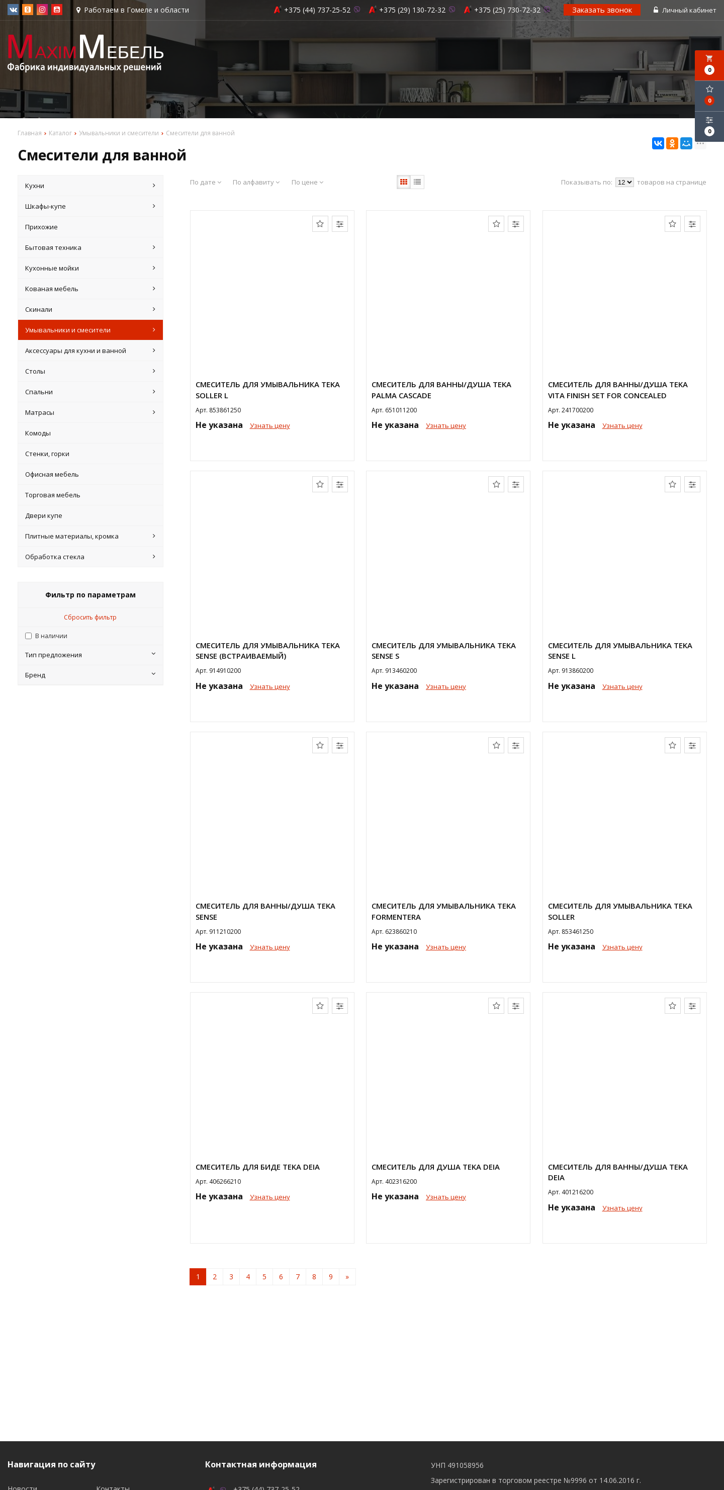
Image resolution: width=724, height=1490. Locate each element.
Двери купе (43, 515)
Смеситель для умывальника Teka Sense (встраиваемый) (268, 650)
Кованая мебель (90, 289)
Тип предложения (90, 654)
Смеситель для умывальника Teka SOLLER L (268, 389)
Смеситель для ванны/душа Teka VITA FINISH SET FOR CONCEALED (618, 389)
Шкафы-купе (90, 206)
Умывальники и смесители (90, 330)
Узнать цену (270, 425)
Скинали (90, 309)
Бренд (90, 674)
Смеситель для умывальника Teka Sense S (444, 650)
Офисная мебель (52, 474)
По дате (205, 182)
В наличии (51, 636)
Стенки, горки (47, 453)
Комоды (38, 432)
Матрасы (90, 412)
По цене (307, 182)
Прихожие (41, 226)
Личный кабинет (685, 10)
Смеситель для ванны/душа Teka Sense (265, 911)
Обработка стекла (90, 557)
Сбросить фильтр (90, 617)
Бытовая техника (90, 247)
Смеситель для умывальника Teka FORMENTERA (444, 911)
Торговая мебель (52, 494)
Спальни (90, 392)
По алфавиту (256, 182)
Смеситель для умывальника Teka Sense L (620, 650)
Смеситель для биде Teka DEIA (258, 1167)
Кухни (90, 186)
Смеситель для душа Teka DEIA (436, 1167)
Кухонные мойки (90, 268)
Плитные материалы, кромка (90, 536)
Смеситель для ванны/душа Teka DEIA (618, 1172)
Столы (90, 371)
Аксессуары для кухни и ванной (90, 350)
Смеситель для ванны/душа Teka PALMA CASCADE (441, 389)
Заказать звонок (602, 10)
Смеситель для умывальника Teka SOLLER (620, 911)
